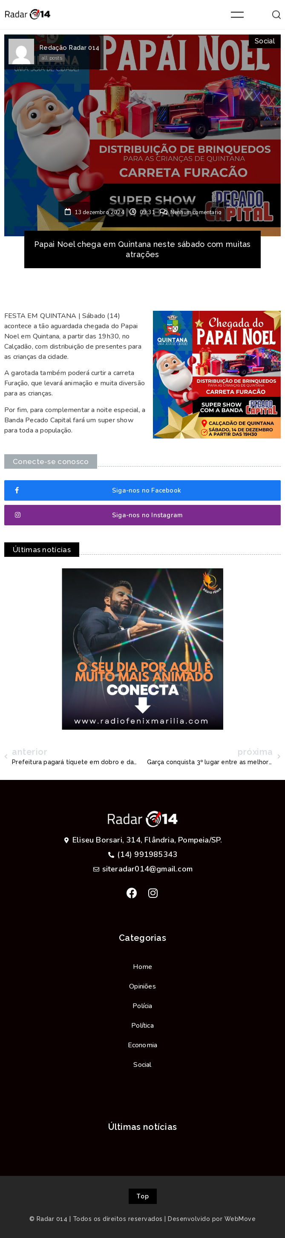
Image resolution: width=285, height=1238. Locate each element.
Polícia (142, 1006)
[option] (142, 649)
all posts (51, 57)
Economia (143, 1045)
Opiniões (142, 986)
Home (143, 966)
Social (265, 41)
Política (142, 1025)
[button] (142, 490)
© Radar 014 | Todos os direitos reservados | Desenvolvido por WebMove (142, 1218)
